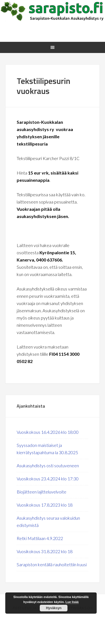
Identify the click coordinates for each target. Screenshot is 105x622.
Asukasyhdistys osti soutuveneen (48, 465)
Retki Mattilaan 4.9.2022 (40, 538)
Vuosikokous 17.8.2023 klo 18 (44, 504)
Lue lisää (72, 602)
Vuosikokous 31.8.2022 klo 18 (44, 551)
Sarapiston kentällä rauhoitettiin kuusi (52, 564)
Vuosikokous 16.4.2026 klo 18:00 (48, 432)
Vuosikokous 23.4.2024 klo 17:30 (48, 478)
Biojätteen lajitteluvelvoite (41, 491)
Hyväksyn (53, 608)
